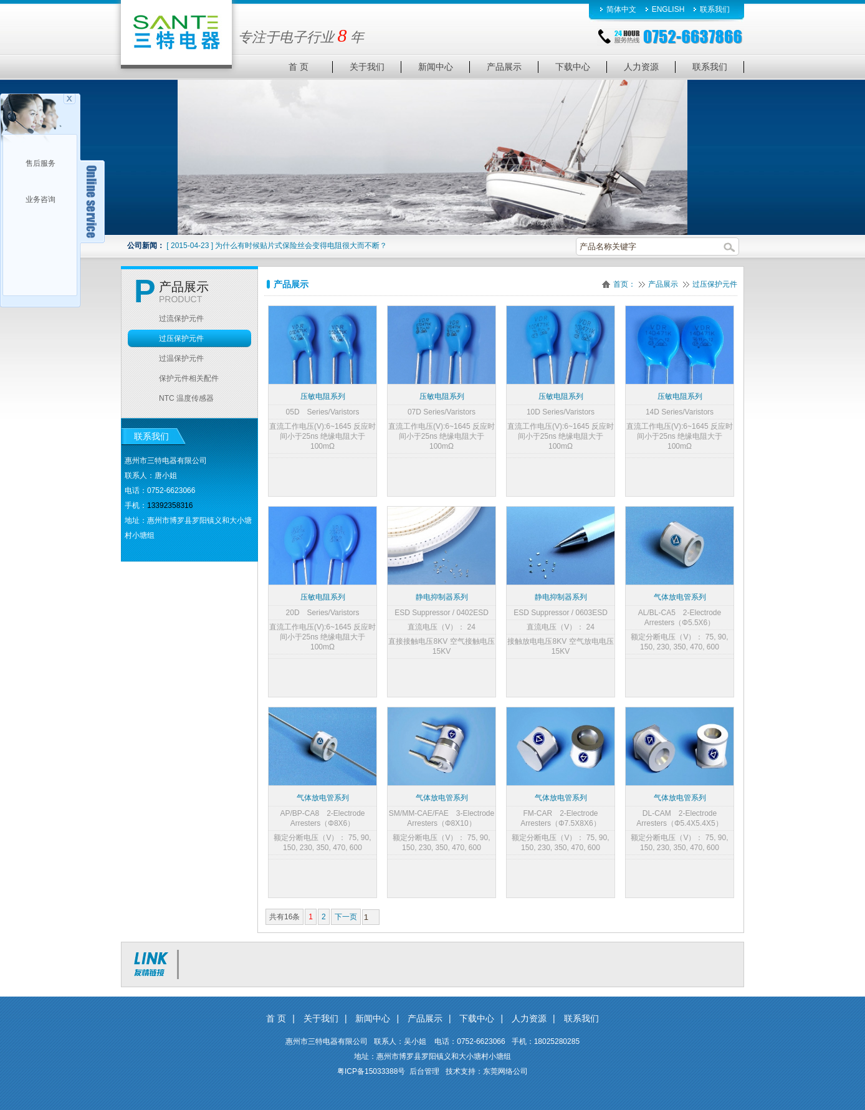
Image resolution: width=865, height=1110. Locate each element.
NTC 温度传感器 (186, 398)
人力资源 (529, 1018)
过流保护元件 (181, 318)
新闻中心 (372, 1018)
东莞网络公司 (505, 1071)
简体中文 (621, 9)
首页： (624, 284)
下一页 (346, 916)
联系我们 (715, 9)
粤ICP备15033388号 (371, 1071)
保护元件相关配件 (189, 378)
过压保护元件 (714, 284)
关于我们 (320, 1018)
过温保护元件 (181, 358)
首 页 (276, 1018)
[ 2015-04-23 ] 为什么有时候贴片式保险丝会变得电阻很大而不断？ (276, 245)
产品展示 (663, 284)
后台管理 (424, 1071)
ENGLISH (668, 9)
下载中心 (476, 1018)
